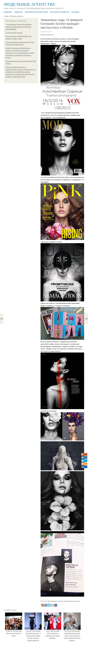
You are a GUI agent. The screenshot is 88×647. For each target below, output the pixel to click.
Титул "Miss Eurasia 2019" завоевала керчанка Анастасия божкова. (52, 633)
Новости (18, 11)
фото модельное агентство (72, 601)
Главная (8, 11)
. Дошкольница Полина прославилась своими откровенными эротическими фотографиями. (19, 27)
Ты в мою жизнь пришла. (14, 33)
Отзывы (75, 11)
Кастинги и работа (59, 11)
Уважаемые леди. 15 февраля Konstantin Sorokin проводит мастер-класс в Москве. (62, 23)
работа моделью (52, 601)
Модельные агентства (29, 4)
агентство (60, 601)
